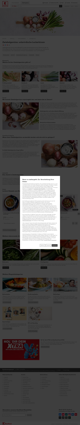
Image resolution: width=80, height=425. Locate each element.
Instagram (69, 414)
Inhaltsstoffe (31, 55)
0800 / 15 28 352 (20, 369)
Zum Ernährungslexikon (33, 302)
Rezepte (37, 55)
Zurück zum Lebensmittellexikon (9, 230)
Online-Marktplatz (15, 2)
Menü (14, 6)
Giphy (66, 417)
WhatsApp (69, 417)
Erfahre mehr (5, 91)
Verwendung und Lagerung (21, 55)
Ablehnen (42, 245)
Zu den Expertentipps (7, 328)
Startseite (4, 38)
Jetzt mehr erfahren (45, 346)
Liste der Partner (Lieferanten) (50, 240)
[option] (11, 207)
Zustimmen (54, 245)
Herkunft (13, 55)
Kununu (60, 417)
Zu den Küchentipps (58, 302)
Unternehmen (67, 6)
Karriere (72, 6)
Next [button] (76, 223)
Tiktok (63, 417)
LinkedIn (72, 414)
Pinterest (76, 414)
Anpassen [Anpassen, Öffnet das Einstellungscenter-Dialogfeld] (48, 245)
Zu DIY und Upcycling (32, 331)
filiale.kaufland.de (7, 374)
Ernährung (12, 38)
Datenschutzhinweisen (26, 220)
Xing (66, 414)
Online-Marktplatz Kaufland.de (67, 374)
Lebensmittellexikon (22, 38)
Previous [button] (73, 223)
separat (30, 188)
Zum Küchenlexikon (7, 302)
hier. (43, 220)
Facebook (60, 414)
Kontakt (76, 6)
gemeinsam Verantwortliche (39, 188)
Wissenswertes (6, 55)
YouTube (63, 414)
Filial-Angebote (25, 2)
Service (23, 374)
